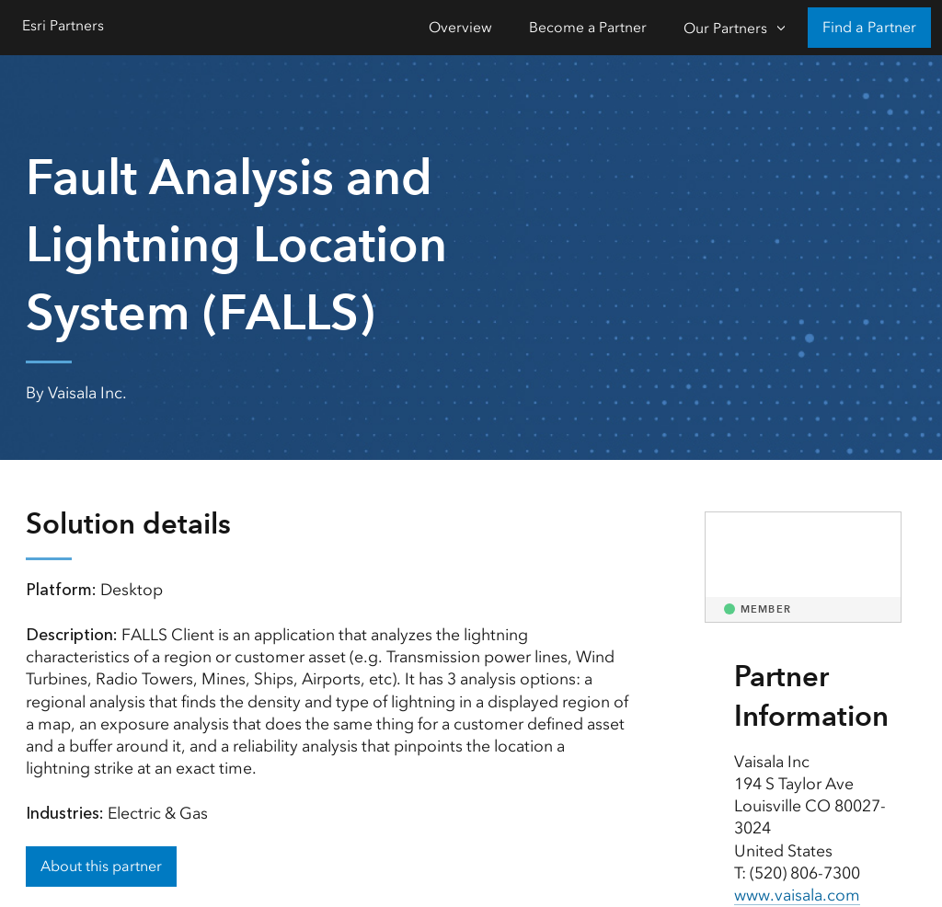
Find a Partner (869, 27)
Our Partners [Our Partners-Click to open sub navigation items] (725, 28)
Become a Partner (588, 27)
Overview (460, 27)
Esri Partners (63, 25)
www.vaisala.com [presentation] (797, 895)
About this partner (101, 866)
